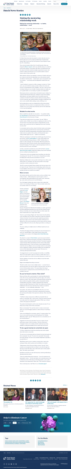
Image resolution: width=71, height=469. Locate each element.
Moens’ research (28, 69)
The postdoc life (7, 404)
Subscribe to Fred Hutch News (62, 460)
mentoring (10, 443)
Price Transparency (43, 461)
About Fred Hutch (41, 447)
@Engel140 (43, 376)
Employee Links (52, 460)
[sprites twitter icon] (6, 466)
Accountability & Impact (44, 460)
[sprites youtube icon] (11, 466)
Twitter (25, 17)
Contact (49, 1)
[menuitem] (19, 5)
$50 (19, 425)
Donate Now (6, 428)
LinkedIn (23, 17)
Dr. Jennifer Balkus (32, 141)
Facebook (20, 17)
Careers (40, 1)
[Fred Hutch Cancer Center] (9, 461)
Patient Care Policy (50, 461)
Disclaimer (56, 461)
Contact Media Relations (42, 443)
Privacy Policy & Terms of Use (27, 461)
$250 (10, 425)
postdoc (27, 443)
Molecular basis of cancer (24, 444)
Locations (45, 1)
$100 (15, 425)
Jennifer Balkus (22, 446)
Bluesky (30, 17)
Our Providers (28, 1)
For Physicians (34, 1)
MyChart (15, 1)
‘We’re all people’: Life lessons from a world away (57, 405)
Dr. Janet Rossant (23, 118)
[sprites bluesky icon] (16, 466)
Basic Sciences (16, 444)
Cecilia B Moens (22, 443)
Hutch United (34, 240)
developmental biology (9, 446)
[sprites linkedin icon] (9, 466)
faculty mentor (16, 443)
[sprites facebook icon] (4, 466)
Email (27, 17)
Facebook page (42, 366)
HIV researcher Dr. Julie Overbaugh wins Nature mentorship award (34, 405)
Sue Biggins (16, 446)
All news (65, 387)
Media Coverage (41, 445)
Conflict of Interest (36, 461)
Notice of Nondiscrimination (63, 461)
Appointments (21, 1)
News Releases (41, 444)
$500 (5, 425)
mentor (6, 443)
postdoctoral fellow (9, 444)
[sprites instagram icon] (13, 466)
